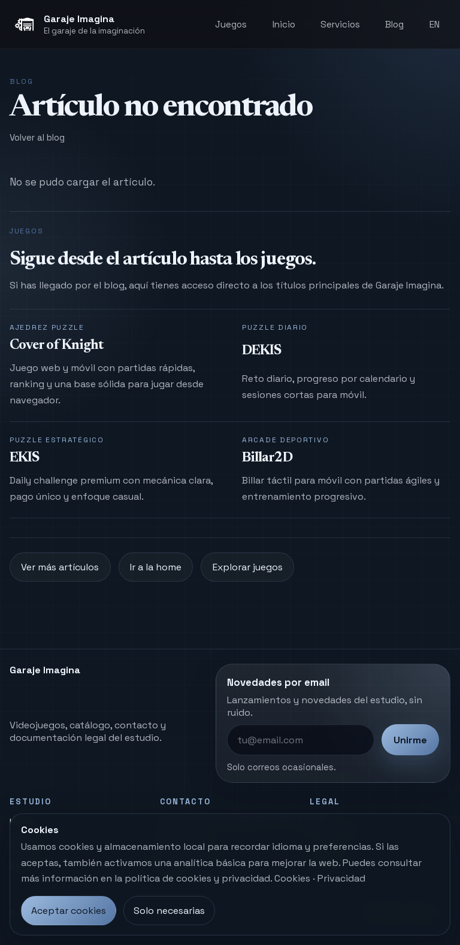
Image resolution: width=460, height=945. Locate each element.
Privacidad (341, 878)
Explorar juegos (248, 567)
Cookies (292, 878)
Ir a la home (155, 567)
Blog (394, 24)
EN (434, 24)
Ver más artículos (60, 567)
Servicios (340, 24)
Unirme (410, 740)
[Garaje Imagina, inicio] (79, 25)
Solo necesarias (169, 910)
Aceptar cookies (68, 910)
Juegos (231, 24)
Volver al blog (37, 137)
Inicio (284, 24)
